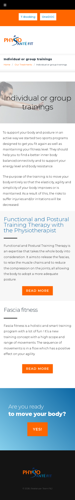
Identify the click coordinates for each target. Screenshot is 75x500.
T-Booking (28, 17)
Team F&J (47, 488)
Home (7, 64)
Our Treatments (23, 64)
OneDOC (48, 17)
